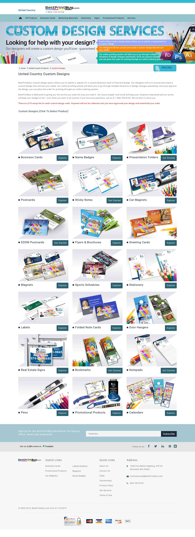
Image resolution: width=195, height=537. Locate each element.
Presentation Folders (142, 157)
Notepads (135, 370)
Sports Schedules (86, 284)
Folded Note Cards (86, 327)
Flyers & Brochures (86, 242)
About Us (104, 466)
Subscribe (169, 433)
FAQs (102, 476)
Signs (96, 18)
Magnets (25, 284)
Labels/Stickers (79, 466)
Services (131, 18)
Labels (24, 327)
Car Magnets (137, 199)
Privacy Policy (106, 485)
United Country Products (38, 68)
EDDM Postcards (31, 242)
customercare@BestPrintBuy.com (146, 476)
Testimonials (106, 480)
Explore (62, 158)
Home (22, 68)
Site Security (106, 490)
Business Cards (47, 18)
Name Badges (83, 157)
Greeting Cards (138, 242)
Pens (23, 412)
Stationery (86, 18)
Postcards (26, 199)
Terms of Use (106, 495)
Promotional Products (113, 18)
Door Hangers (137, 327)
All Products (31, 18)
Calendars (135, 412)
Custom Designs (57, 68)
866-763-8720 (137, 483)
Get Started (60, 243)
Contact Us (105, 471)
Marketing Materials (67, 18)
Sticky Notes (82, 199)
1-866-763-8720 (55, 12)
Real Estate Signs (31, 370)
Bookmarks (81, 370)
